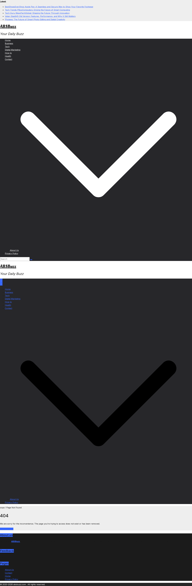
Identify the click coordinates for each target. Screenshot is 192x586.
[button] (98, 247)
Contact (8, 59)
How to (8, 53)
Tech (7, 46)
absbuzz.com (19, 584)
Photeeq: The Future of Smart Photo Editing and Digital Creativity (35, 19)
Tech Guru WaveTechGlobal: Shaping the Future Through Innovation (37, 13)
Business (9, 43)
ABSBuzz (8, 26)
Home (8, 40)
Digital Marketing (12, 50)
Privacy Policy (11, 253)
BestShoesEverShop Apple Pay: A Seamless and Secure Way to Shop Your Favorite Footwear (49, 7)
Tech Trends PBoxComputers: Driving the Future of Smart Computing (37, 10)
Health (8, 56)
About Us (14, 250)
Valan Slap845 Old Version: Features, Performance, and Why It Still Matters (40, 16)
